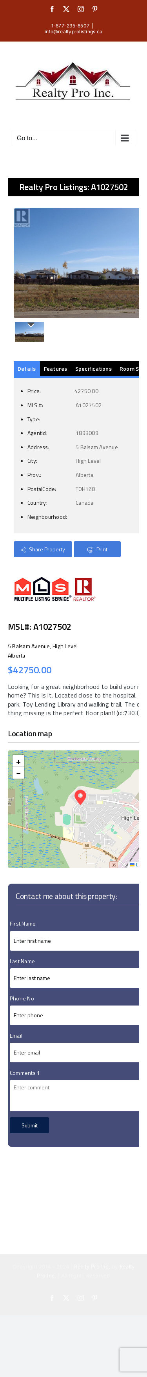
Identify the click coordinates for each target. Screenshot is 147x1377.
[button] (80, 797)
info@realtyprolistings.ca (73, 31)
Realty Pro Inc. (92, 1266)
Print (97, 549)
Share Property (43, 549)
